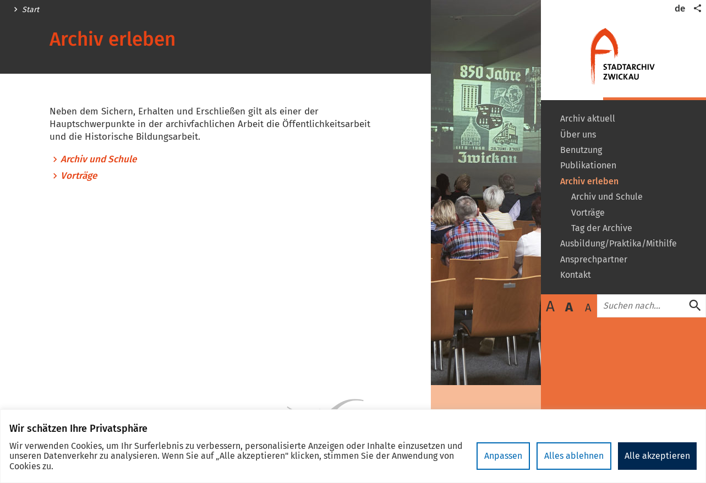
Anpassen (503, 456)
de (680, 8)
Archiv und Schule (98, 159)
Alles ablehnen (574, 456)
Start (30, 10)
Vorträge (79, 176)
